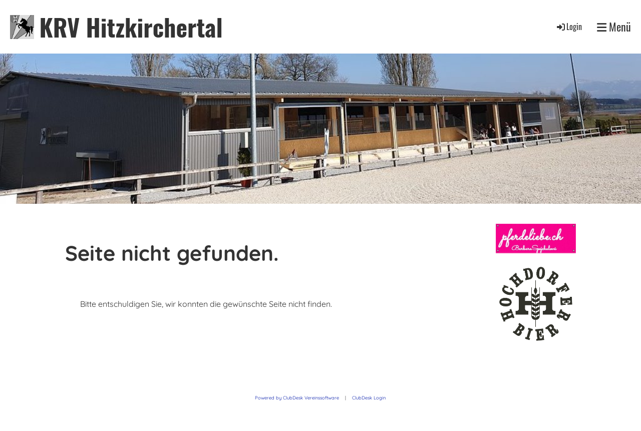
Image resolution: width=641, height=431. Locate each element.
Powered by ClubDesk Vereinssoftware (297, 397)
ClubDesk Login (369, 397)
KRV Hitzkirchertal (130, 27)
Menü (614, 27)
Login (568, 27)
